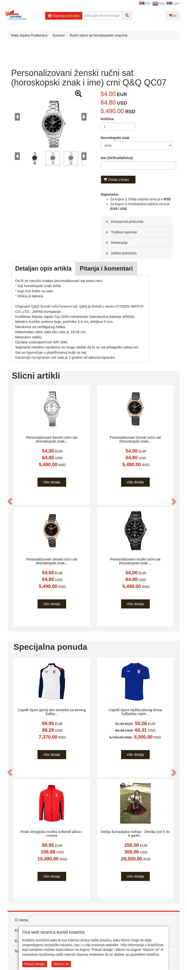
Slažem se (61, 964)
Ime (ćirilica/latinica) (117, 158)
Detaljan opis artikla (43, 268)
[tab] (136, 221)
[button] (10, 501)
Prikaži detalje (34, 964)
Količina (107, 119)
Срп (172, 3)
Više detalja (51, 482)
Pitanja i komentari (106, 268)
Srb (144, 3)
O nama (21, 920)
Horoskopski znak (115, 138)
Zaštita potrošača (120, 253)
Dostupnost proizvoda (123, 222)
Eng (158, 3)
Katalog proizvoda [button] (63, 16)
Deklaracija (116, 243)
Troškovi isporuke (120, 232)
